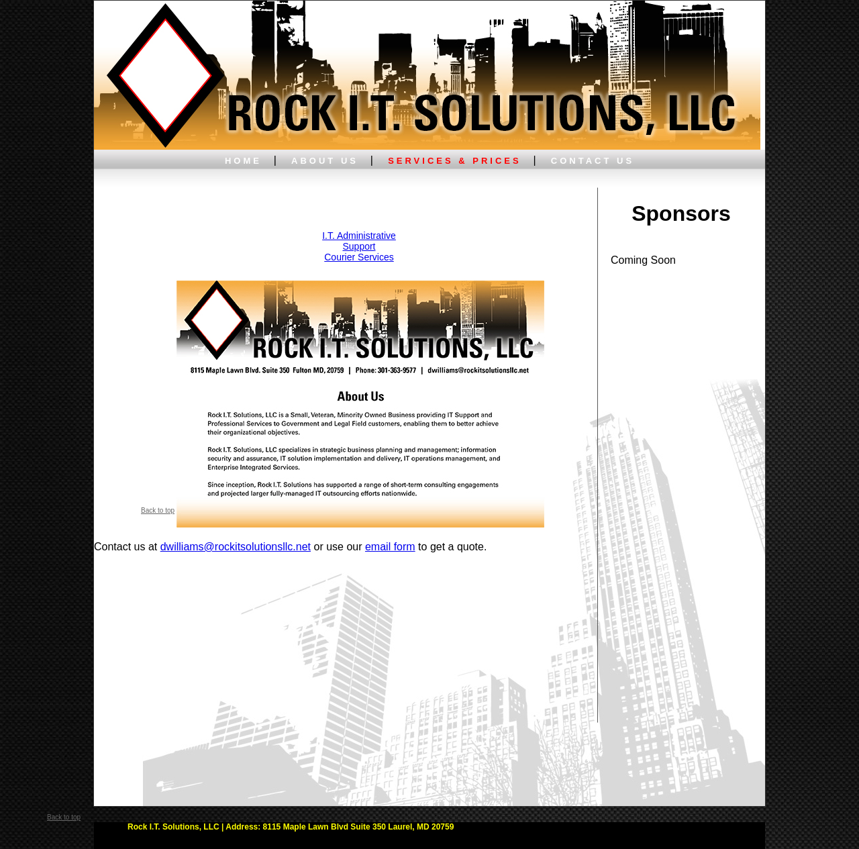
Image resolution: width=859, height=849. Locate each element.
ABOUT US (324, 161)
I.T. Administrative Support (359, 241)
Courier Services (358, 257)
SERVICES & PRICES (454, 161)
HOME (243, 161)
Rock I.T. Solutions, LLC (173, 827)
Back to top (157, 510)
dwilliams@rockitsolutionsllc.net (235, 546)
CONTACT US (592, 161)
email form (390, 546)
